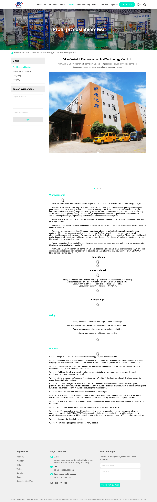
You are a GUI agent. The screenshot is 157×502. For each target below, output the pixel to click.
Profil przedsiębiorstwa (22, 67)
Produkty (53, 4)
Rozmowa (127, 4)
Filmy (62, 4)
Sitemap (30, 499)
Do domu (41, 4)
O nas (71, 4)
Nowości (104, 4)
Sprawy (114, 4)
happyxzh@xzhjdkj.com (62, 477)
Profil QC (16, 80)
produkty (20, 461)
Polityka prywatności (18, 499)
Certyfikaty (17, 76)
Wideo (19, 469)
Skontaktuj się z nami (87, 4)
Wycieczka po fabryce (22, 71)
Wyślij (28, 119)
